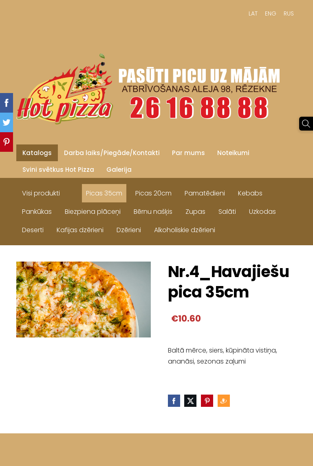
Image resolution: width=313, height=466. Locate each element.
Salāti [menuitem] (227, 211)
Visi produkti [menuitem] (41, 193)
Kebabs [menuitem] (250, 193)
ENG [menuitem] (270, 13)
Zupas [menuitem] (195, 211)
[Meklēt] (306, 124)
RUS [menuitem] (289, 13)
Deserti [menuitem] (33, 230)
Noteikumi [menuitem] (233, 153)
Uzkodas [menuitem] (262, 211)
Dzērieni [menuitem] (129, 230)
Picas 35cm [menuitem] (104, 193)
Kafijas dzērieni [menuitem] (80, 230)
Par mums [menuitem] (188, 153)
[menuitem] (73, 191)
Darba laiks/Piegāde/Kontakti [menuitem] (112, 153)
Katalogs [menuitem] (37, 153)
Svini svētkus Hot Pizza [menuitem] (58, 169)
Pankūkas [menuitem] (37, 211)
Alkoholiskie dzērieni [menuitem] (184, 230)
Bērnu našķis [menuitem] (153, 211)
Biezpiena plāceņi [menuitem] (93, 211)
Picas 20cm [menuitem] (153, 193)
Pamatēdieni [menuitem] (205, 193)
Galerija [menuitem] (119, 169)
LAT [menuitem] (253, 13)
